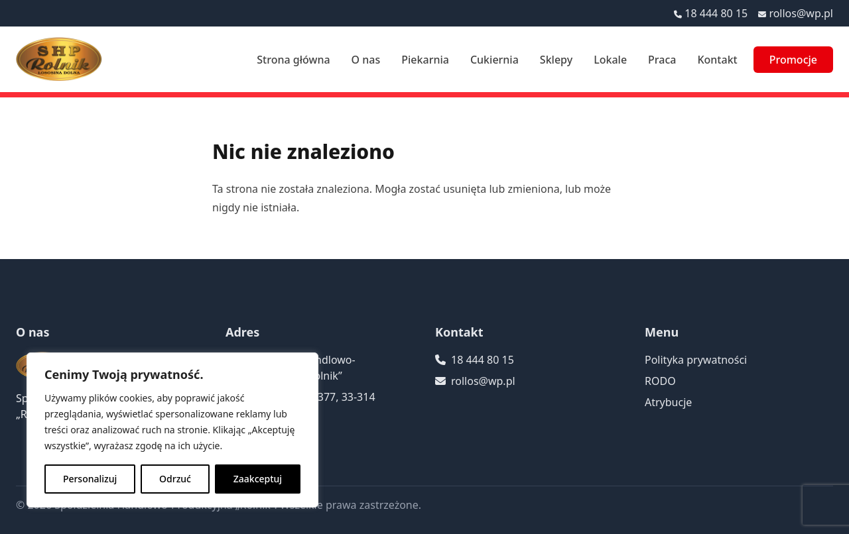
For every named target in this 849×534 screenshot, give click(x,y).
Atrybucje (668, 402)
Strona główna (293, 59)
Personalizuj (90, 478)
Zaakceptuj (257, 478)
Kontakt (717, 59)
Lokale (610, 59)
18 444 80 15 (716, 13)
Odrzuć (175, 478)
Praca (662, 59)
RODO (660, 381)
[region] (172, 429)
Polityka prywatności (696, 359)
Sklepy (556, 59)
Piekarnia (425, 59)
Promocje (793, 59)
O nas (366, 59)
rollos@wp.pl (801, 13)
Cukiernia (494, 59)
